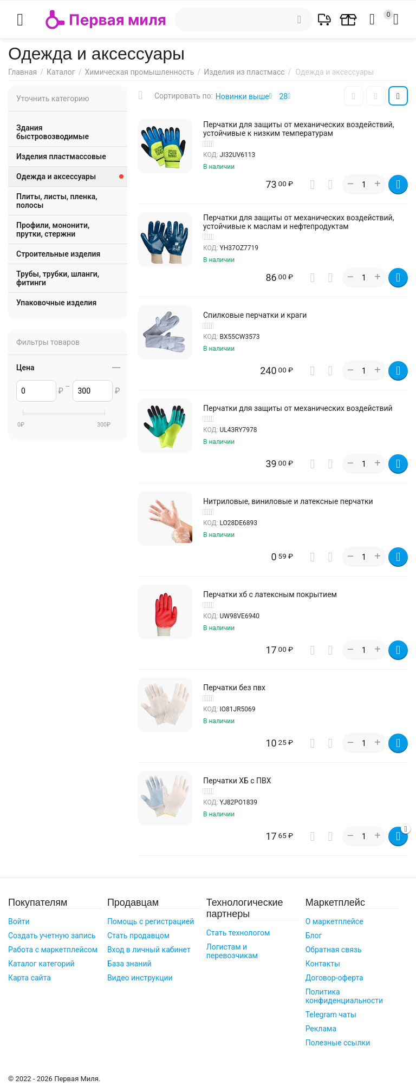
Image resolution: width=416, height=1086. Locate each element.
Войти (19, 921)
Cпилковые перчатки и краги (255, 315)
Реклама (321, 1028)
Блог (314, 935)
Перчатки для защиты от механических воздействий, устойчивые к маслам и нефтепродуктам (298, 222)
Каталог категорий (41, 963)
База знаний (129, 963)
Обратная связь (334, 949)
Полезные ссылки (338, 1042)
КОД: (210, 155)
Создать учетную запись (52, 935)
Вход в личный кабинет (149, 949)
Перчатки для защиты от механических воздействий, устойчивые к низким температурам (298, 129)
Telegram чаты (331, 1014)
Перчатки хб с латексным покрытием (270, 594)
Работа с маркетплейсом (53, 949)
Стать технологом (238, 932)
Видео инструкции (140, 977)
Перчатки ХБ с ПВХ (237, 780)
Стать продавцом (138, 935)
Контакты (323, 963)
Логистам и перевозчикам (232, 951)
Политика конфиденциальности (345, 996)
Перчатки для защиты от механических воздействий (298, 408)
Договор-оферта (334, 977)
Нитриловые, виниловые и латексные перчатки (288, 501)
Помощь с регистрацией (150, 921)
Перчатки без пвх (234, 687)
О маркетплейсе (334, 921)
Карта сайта (29, 977)
